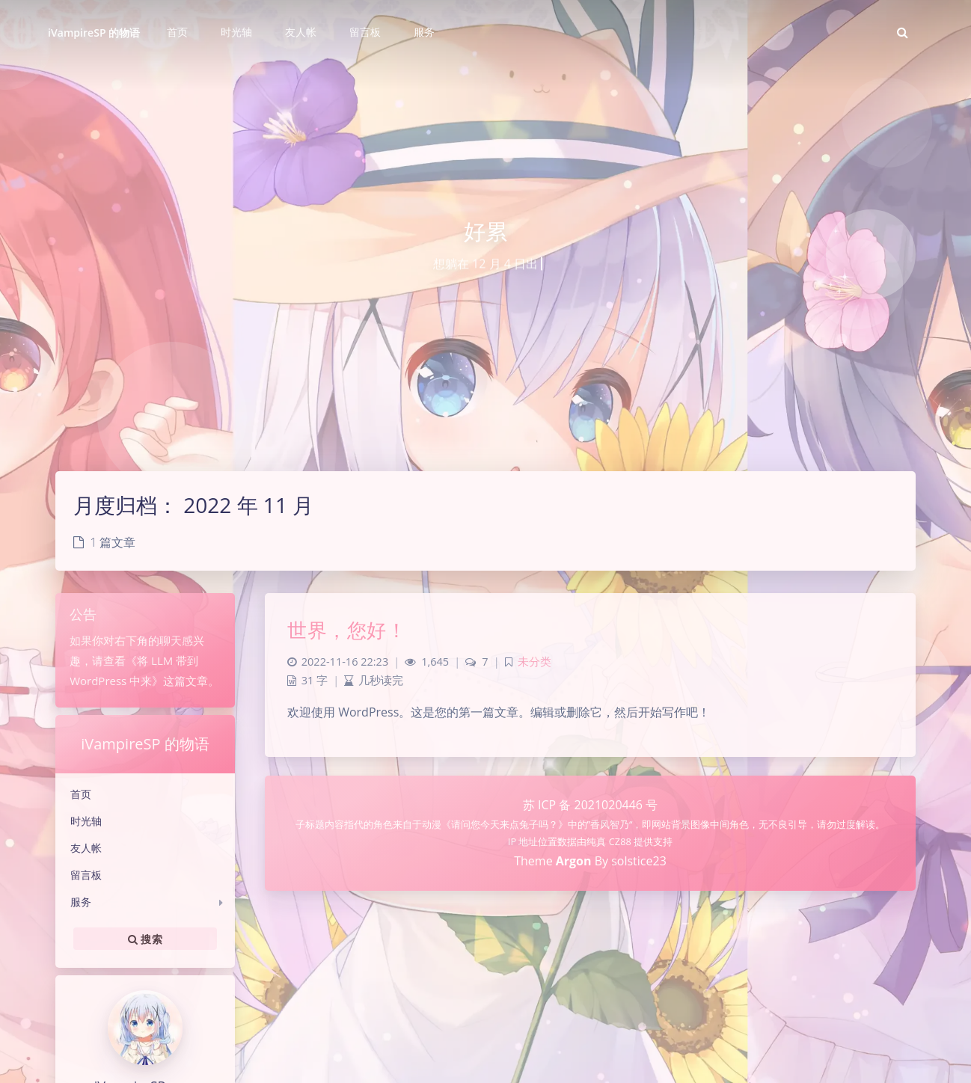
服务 (80, 902)
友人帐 (86, 848)
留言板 (86, 875)
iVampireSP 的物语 (94, 32)
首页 (80, 794)
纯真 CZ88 (610, 841)
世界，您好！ (346, 629)
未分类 (534, 661)
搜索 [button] (145, 938)
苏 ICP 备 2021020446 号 (590, 805)
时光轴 (86, 821)
